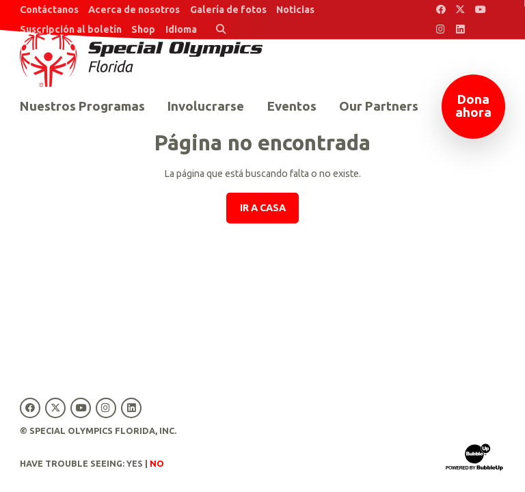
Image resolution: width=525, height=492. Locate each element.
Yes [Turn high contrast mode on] (134, 463)
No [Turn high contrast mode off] (157, 463)
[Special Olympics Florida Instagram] (440, 30)
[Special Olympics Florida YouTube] (480, 10)
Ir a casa (263, 207)
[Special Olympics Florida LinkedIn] (460, 30)
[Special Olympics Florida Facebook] (440, 10)
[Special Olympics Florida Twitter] (460, 10)
